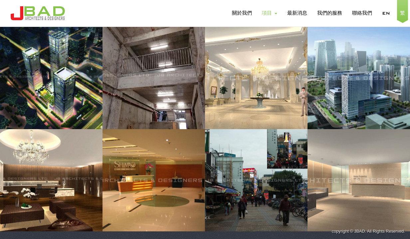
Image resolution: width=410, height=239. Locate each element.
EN (386, 13)
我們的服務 (329, 13)
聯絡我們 (362, 13)
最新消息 (297, 13)
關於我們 (242, 13)
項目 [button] (269, 13)
